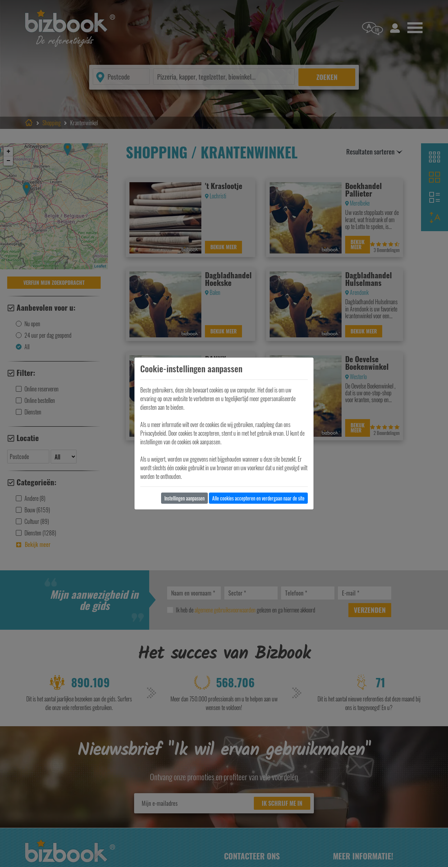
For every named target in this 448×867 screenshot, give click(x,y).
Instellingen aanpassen (184, 498)
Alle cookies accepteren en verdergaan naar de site (258, 498)
